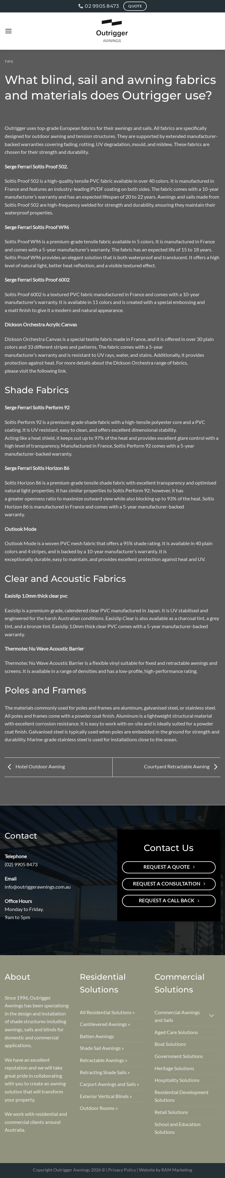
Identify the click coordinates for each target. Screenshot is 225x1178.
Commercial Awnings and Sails (177, 1016)
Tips (9, 61)
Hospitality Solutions (177, 1080)
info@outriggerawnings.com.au (38, 887)
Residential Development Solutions (182, 1096)
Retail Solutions (171, 1112)
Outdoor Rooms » (99, 1108)
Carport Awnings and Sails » (109, 1084)
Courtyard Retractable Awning (182, 766)
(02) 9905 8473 (21, 864)
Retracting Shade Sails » (105, 1072)
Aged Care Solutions (176, 1032)
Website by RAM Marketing (165, 1169)
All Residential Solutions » (107, 1012)
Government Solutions (179, 1056)
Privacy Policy (122, 1169)
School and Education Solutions (177, 1128)
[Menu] (8, 31)
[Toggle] (212, 1016)
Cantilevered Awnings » (105, 1024)
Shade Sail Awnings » (102, 1048)
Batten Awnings (97, 1036)
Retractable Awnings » (103, 1060)
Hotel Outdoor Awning (35, 766)
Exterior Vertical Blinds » (106, 1096)
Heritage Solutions (174, 1068)
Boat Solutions (170, 1044)
